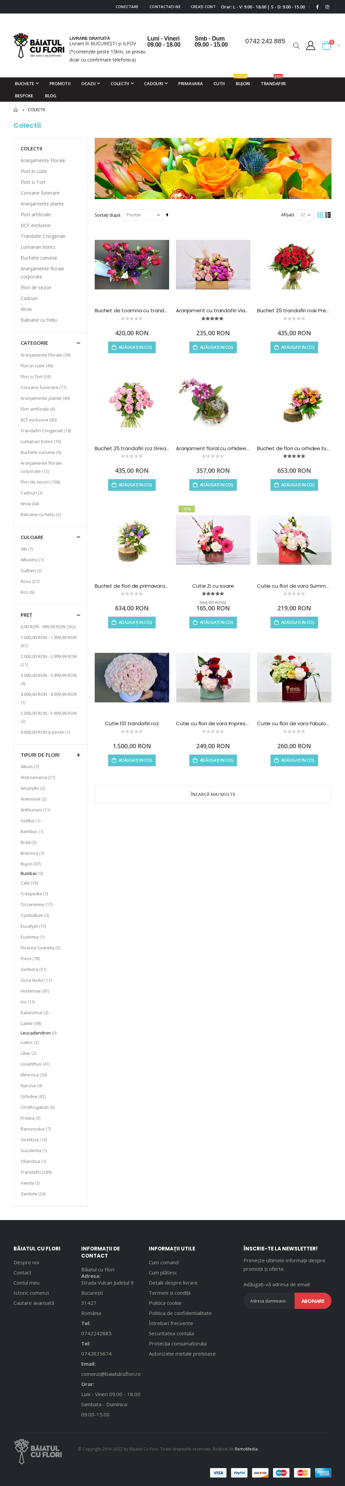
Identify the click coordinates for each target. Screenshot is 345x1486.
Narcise (32, 1085)
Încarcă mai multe (213, 794)
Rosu (31, 581)
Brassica (33, 853)
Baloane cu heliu (39, 320)
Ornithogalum (38, 1107)
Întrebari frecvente (171, 1323)
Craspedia (35, 893)
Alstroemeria (39, 777)
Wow (26, 309)
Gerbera (34, 969)
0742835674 (96, 1353)
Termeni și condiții (169, 1292)
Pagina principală (16, 110)
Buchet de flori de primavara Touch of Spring (132, 586)
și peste (46, 732)
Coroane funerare (40, 193)
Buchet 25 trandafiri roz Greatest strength (132, 448)
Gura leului (37, 980)
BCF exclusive (36, 225)
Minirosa (34, 1074)
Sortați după (107, 215)
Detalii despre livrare (173, 1282)
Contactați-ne (165, 6)
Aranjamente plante (42, 203)
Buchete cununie (39, 257)
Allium (30, 766)
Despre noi (26, 1262)
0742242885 (96, 1333)
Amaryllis (34, 788)
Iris (29, 1001)
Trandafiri (37, 1172)
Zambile (34, 1193)
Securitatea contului (171, 1333)
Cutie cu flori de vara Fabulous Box (294, 723)
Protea (31, 1118)
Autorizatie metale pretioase (182, 1353)
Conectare (127, 6)
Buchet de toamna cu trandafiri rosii (132, 310)
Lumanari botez (38, 247)
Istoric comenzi (31, 1292)
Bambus (33, 831)
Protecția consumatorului (178, 1343)
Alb (27, 548)
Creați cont (203, 6)
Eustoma (33, 936)
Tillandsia (34, 1161)
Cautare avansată (34, 1302)
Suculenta (35, 1150)
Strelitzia (34, 1139)
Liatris (30, 1042)
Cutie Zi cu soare (213, 586)
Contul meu (27, 1282)
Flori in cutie (34, 171)
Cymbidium (36, 915)
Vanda (31, 1182)
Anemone (34, 799)
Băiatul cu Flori (97, 1269)
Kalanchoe (35, 1012)
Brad (29, 842)
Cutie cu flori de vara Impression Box (213, 723)
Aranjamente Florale (43, 160)
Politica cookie (165, 1302)
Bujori (31, 863)
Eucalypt (34, 926)
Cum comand (164, 1262)
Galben (32, 570)
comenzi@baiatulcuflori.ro (111, 1373)
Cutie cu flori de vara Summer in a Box (294, 586)
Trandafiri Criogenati (43, 236)
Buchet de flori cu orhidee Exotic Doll (294, 448)
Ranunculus (36, 1128)
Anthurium (36, 809)
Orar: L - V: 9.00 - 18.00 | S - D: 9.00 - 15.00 (263, 7)
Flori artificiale (36, 214)
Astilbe (31, 820)
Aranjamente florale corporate (42, 272)
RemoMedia (246, 1449)
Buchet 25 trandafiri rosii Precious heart (294, 310)
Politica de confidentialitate (180, 1313)
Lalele (32, 1023)
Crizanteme (37, 904)
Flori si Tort (33, 182)
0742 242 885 (265, 41)
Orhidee (34, 1096)
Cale (30, 882)
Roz (28, 592)
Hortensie (36, 991)
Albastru (33, 559)
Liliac (29, 1053)
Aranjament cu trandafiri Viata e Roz (213, 310)
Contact (22, 1272)
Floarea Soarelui (41, 947)
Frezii (31, 958)
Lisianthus (36, 1064)
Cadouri (29, 298)
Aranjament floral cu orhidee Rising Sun (213, 448)
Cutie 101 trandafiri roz (132, 723)
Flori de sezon (36, 287)
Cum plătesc (163, 1272)
